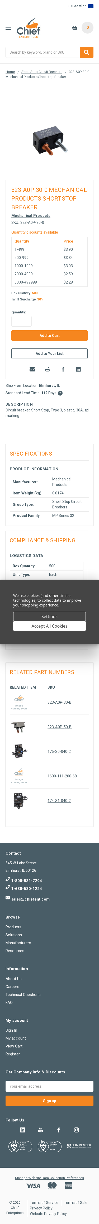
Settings (49, 616)
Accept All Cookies (50, 626)
